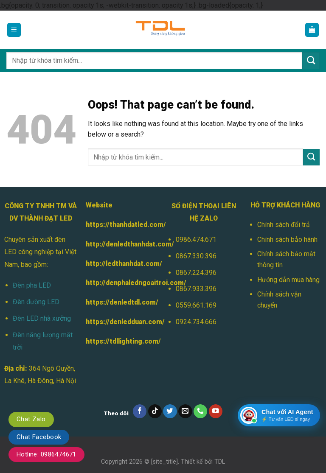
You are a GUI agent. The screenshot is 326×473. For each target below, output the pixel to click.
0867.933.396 (196, 289)
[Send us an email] (185, 411)
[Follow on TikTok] (155, 411)
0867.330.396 (196, 256)
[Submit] (311, 60)
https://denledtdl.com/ (122, 302)
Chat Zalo (31, 419)
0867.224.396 (196, 273)
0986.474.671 (196, 239)
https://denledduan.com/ (125, 322)
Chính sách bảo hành (287, 239)
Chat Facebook (39, 437)
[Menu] (14, 29)
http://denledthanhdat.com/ (130, 244)
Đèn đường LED (36, 302)
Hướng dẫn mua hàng (288, 280)
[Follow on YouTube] (216, 411)
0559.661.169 (196, 305)
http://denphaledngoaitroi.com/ (136, 283)
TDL (219, 461)
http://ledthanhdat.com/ (124, 264)
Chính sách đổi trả (283, 225)
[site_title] (164, 461)
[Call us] (201, 411)
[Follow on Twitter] (170, 411)
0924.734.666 (196, 322)
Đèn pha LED (32, 285)
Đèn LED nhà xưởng (42, 318)
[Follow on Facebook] (140, 411)
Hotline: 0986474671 (46, 454)
